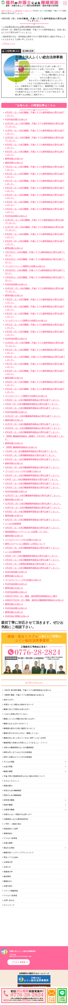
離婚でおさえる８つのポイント (16, 724)
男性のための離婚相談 (12, 795)
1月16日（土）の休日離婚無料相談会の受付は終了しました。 (33, 487)
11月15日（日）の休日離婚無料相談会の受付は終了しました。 (33, 504)
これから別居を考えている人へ (16, 714)
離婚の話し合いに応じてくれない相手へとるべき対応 (25, 738)
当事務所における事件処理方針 (16, 819)
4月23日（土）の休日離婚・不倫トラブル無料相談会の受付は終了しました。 (35, 390)
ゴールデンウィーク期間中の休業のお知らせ (25, 266)
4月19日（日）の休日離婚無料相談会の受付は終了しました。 (33, 548)
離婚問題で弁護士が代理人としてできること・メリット (26, 743)
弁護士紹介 (8, 886)
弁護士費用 (8, 843)
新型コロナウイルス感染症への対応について (25, 544)
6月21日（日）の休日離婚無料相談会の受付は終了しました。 (33, 520)
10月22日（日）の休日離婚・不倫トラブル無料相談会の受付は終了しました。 (34, 290)
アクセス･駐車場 (10, 838)
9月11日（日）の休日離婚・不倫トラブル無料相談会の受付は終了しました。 (35, 351)
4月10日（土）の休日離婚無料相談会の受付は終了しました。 (33, 475)
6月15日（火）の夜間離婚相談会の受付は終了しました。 (31, 455)
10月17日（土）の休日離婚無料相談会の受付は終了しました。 (33, 508)
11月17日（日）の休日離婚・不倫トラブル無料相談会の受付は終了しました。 (34, 228)
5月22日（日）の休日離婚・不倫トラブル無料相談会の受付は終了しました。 (35, 383)
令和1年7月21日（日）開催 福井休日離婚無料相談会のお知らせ (34, 600)
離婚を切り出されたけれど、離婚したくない (21, 733)
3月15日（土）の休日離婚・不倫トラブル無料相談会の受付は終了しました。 (35, 196)
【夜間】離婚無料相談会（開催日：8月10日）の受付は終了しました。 (35, 437)
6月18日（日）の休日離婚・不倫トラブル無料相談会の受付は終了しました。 (35, 308)
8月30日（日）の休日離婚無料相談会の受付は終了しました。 (33, 512)
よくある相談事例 (13, 524)
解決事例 (7, 876)
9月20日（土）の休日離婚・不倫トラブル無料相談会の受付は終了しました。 (35, 146)
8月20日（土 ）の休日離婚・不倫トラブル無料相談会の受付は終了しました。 (35, 358)
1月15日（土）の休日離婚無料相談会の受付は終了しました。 (33, 408)
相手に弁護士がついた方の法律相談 (18, 757)
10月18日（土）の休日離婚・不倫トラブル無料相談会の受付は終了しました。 (34, 139)
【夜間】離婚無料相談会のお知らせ (21, 447)
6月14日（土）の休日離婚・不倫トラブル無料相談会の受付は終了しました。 (35, 175)
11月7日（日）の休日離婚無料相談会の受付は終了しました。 (33, 424)
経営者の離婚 (9, 800)
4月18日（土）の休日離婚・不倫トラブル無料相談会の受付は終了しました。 (35, 114)
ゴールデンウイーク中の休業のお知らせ (23, 471)
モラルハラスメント (12, 781)
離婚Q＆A (8, 881)
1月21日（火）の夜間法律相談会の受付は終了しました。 (31, 564)
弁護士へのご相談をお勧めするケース (19, 704)
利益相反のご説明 (11, 829)
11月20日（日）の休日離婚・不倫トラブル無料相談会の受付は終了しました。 (34, 344)
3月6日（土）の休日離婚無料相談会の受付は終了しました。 (32, 479)
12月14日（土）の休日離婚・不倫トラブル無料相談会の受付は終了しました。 (34, 221)
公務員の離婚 (9, 810)
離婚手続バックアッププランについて (19, 853)
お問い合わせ (9, 900)
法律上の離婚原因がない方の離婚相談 (19, 747)
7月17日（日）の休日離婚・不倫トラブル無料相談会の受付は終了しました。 (35, 365)
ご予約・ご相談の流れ (12, 824)
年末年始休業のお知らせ (16, 119)
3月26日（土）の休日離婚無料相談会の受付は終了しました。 (33, 400)
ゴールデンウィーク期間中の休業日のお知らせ (26, 321)
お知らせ (7, 867)
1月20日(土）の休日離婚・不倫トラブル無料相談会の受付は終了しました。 (35, 278)
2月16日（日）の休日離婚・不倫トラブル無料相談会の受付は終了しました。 (35, 203)
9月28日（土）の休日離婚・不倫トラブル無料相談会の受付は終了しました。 (35, 235)
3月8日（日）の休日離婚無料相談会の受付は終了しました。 (32, 556)
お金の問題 (8, 767)
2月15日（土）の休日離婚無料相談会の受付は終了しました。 (33, 560)
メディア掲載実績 (11, 891)
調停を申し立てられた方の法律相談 (18, 752)
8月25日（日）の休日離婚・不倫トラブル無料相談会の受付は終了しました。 (35, 242)
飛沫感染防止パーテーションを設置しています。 (27, 532)
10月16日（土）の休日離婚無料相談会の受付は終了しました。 (33, 428)
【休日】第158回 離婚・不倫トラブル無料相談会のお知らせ (27, 690)
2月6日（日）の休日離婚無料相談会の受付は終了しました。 (32, 404)
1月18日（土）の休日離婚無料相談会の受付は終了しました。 (33, 568)
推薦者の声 (8, 872)
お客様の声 (8, 862)
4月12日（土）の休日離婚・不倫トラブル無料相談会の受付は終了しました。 (35, 189)
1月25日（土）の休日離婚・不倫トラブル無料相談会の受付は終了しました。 (35, 210)
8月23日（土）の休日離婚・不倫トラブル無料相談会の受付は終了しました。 (35, 153)
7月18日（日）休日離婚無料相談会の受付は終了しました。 (32, 451)
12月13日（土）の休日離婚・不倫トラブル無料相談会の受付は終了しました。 (34, 125)
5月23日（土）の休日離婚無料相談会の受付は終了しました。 (33, 528)
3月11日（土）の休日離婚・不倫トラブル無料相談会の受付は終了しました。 (35, 326)
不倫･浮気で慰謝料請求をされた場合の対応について (24, 776)
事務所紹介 (8, 833)
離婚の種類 (8, 771)
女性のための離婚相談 (12, 790)
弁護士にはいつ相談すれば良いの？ (18, 814)
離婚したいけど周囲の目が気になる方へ (19, 719)
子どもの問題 (9, 762)
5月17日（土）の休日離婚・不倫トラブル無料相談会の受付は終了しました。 (35, 182)
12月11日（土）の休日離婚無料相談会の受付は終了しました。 (33, 416)
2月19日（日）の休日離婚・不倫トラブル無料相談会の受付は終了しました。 (35, 333)
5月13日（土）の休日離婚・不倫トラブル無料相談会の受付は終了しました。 (35, 315)
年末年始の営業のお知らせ (17, 616)
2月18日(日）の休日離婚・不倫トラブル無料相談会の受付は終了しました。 (35, 271)
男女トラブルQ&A (11, 857)
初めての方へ (9, 700)
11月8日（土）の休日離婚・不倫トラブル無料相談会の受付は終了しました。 (35, 132)
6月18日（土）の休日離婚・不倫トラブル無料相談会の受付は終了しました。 (35, 372)
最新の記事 (29, 51)
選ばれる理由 (9, 848)
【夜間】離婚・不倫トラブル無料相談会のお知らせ (24, 695)
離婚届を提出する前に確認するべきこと (19, 728)
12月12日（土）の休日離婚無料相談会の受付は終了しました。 (33, 496)
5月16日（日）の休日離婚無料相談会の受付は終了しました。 (33, 467)
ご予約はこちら (8, 43)
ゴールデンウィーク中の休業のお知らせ (23, 580)
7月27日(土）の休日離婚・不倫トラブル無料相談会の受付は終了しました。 (35, 253)
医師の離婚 (8, 805)
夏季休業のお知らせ (14, 159)
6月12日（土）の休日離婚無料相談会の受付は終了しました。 (33, 459)
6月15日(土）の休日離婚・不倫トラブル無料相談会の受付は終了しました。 (35, 260)
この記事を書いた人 (12, 51)
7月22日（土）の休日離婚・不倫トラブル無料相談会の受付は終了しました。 (35, 301)
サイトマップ (9, 905)
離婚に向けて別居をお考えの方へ (17, 709)
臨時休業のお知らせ (14, 163)
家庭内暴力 (8, 786)
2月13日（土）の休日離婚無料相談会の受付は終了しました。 (33, 483)
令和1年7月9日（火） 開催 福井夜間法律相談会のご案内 (31, 596)
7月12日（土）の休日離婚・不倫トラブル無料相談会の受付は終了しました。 (35, 168)
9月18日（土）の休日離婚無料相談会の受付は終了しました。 (33, 432)
